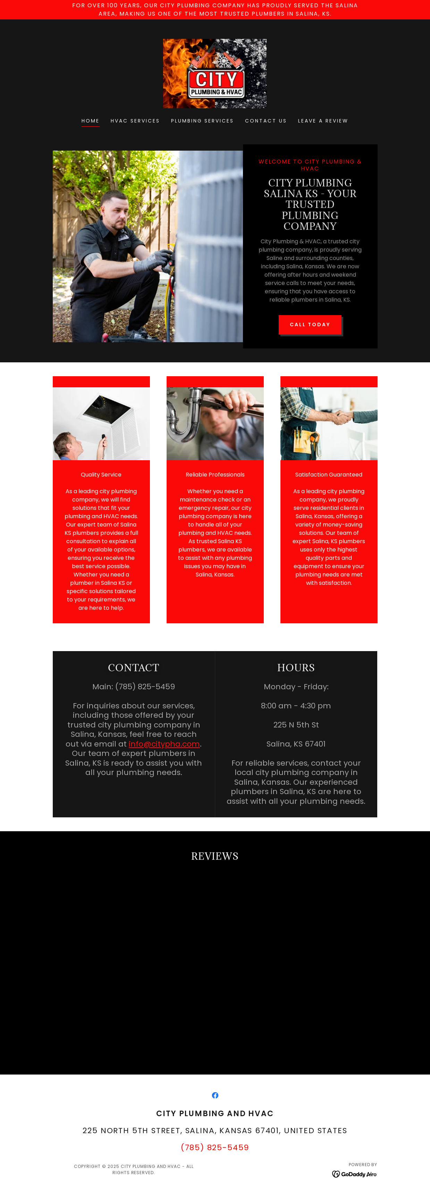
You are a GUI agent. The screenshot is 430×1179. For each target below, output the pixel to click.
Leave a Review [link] (323, 120)
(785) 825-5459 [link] (215, 1152)
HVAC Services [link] (135, 120)
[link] (215, 73)
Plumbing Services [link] (202, 120)
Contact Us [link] (266, 120)
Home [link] (91, 120)
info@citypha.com (164, 731)
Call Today (310, 303)
